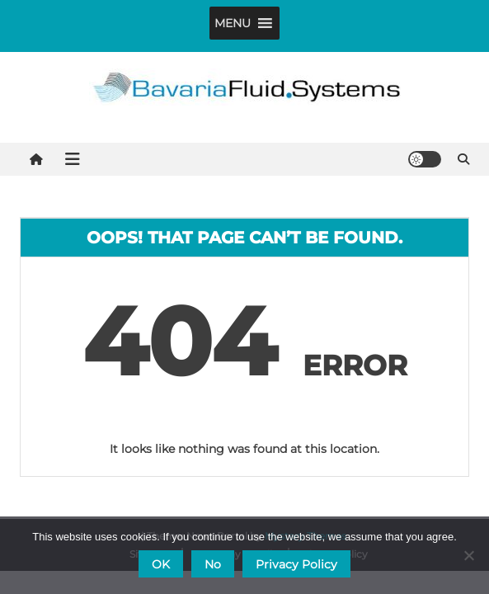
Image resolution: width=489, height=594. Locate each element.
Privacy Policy (296, 564)
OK (161, 564)
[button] (232, 23)
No (213, 564)
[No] (468, 555)
